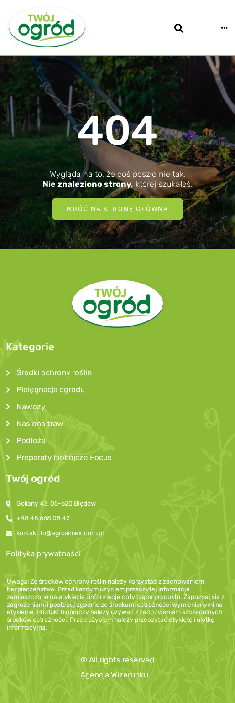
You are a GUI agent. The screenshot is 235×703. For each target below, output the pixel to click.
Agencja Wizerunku (114, 674)
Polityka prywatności (43, 553)
